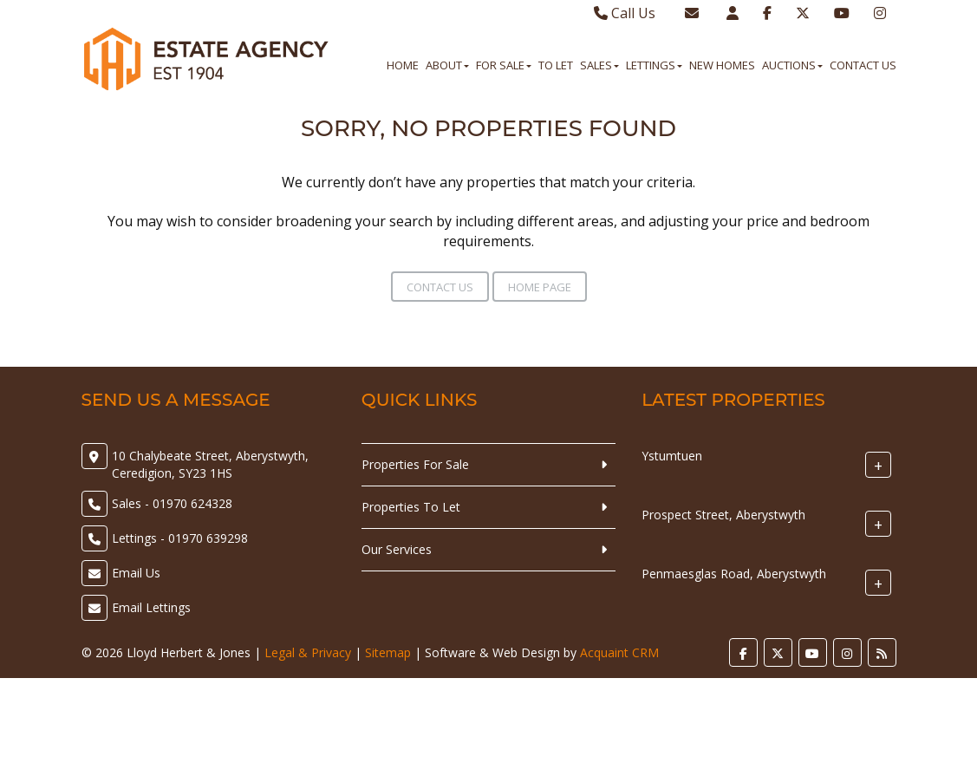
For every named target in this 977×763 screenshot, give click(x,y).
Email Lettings (151, 607)
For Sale (503, 65)
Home (403, 65)
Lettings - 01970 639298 (180, 538)
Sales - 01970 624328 (172, 503)
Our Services (396, 549)
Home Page (539, 287)
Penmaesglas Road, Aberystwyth (734, 573)
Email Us (136, 572)
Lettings (654, 65)
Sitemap (388, 652)
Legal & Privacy (307, 652)
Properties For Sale (415, 464)
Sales (599, 65)
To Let (555, 65)
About (447, 65)
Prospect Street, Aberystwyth (723, 514)
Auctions (792, 65)
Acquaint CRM (619, 652)
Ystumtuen (672, 455)
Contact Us (863, 65)
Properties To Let (410, 507)
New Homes (722, 65)
